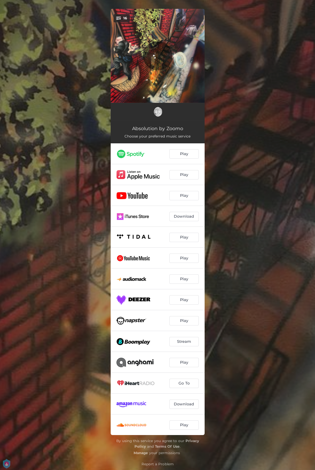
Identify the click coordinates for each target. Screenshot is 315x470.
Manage (141, 453)
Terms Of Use (167, 446)
